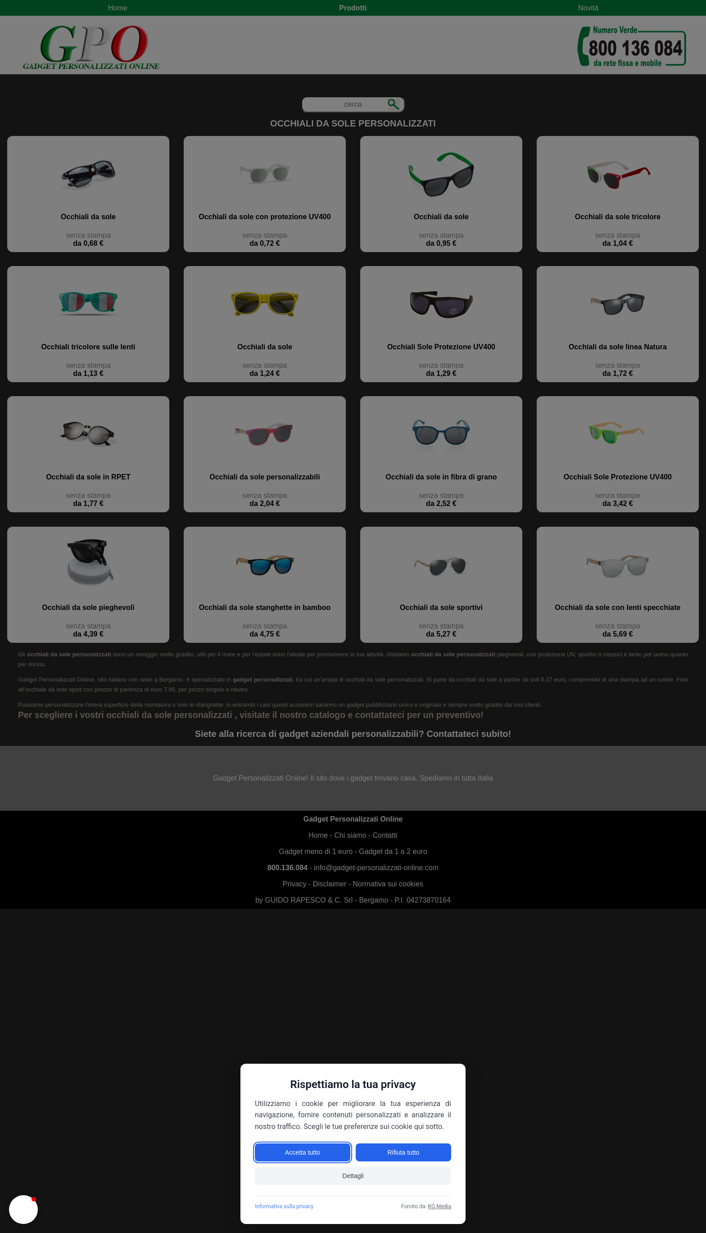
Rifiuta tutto (404, 1152)
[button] (23, 1209)
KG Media (439, 1206)
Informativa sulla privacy (284, 1206)
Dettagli (352, 1175)
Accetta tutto (302, 1152)
